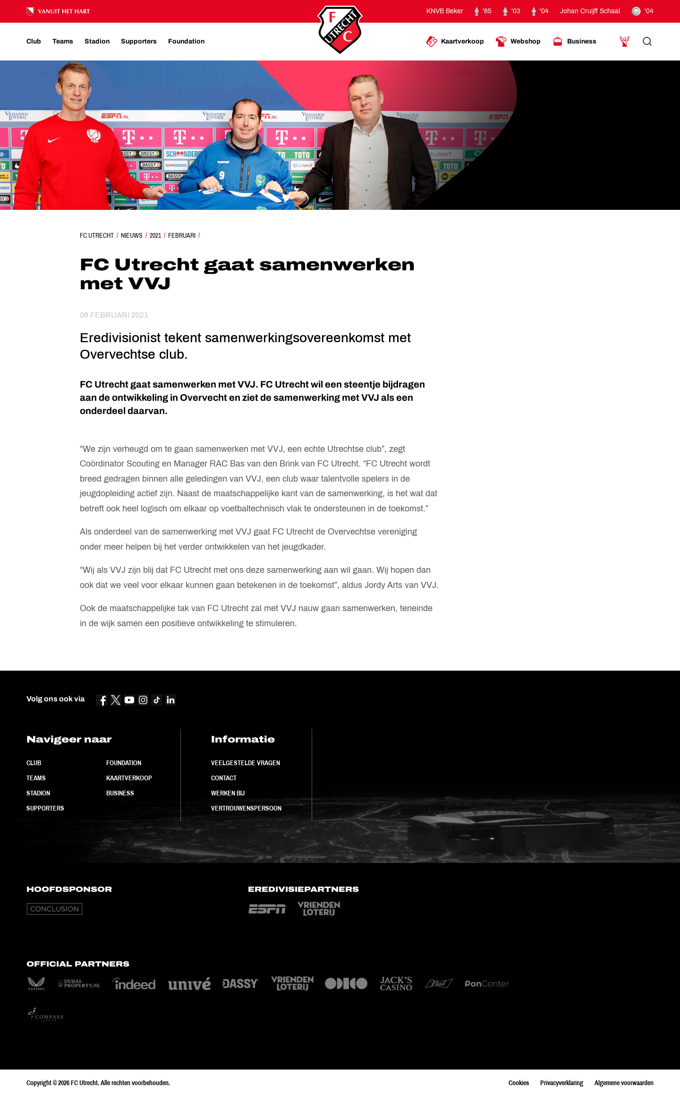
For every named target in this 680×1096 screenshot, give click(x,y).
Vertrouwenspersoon (246, 808)
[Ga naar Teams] (62, 41)
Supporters (45, 808)
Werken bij (228, 793)
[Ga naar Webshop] (518, 41)
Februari (182, 235)
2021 (155, 235)
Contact (224, 778)
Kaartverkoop (129, 778)
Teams (36, 778)
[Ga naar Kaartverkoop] (455, 41)
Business (120, 793)
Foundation (123, 763)
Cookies (519, 1083)
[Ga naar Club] (33, 41)
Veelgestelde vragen (245, 763)
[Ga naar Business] (574, 41)
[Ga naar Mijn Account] (624, 41)
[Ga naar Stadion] (97, 41)
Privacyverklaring (561, 1083)
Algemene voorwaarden (624, 1083)
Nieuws (132, 235)
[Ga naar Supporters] (139, 41)
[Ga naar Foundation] (186, 41)
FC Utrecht (97, 235)
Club (33, 763)
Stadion (38, 793)
